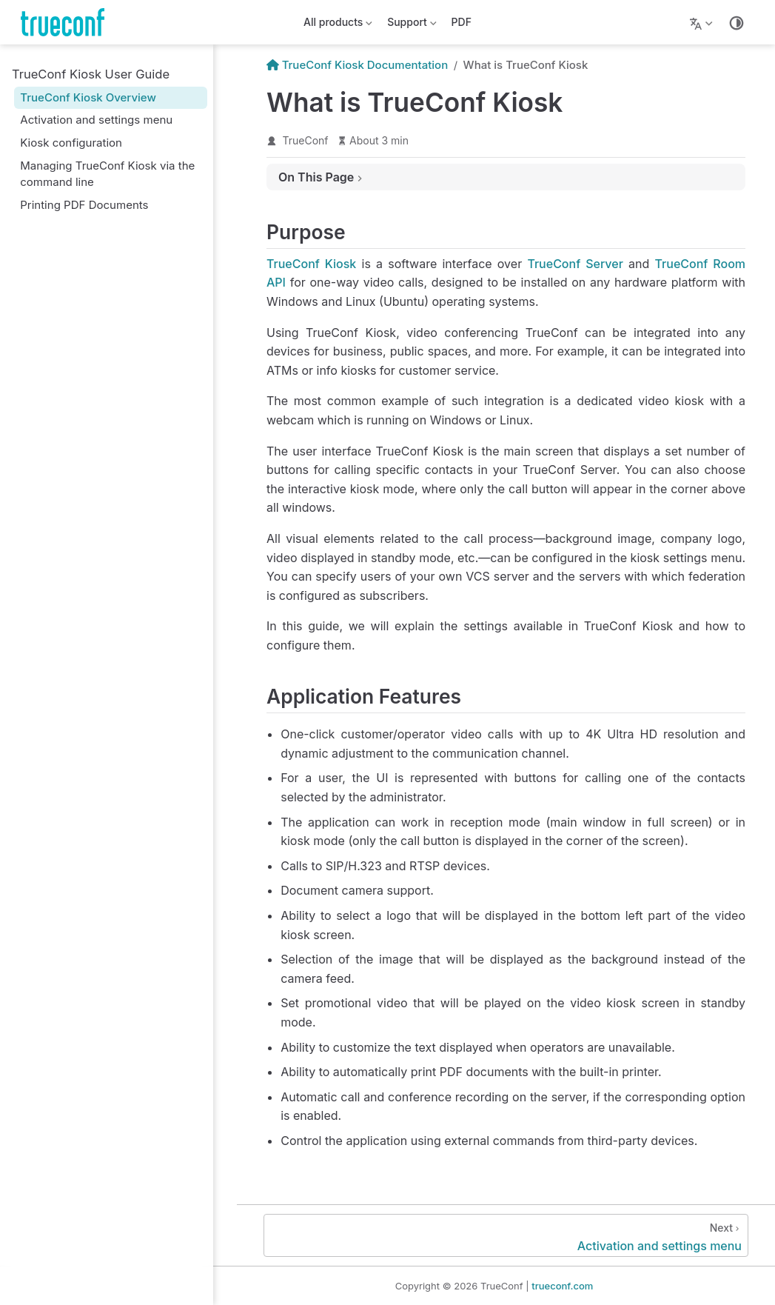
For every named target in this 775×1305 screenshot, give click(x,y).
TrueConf (306, 140)
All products (338, 25)
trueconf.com (562, 1286)
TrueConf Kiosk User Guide (91, 74)
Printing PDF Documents (84, 205)
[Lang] (703, 22)
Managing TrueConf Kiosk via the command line (107, 174)
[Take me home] (67, 22)
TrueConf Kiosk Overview (88, 97)
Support (411, 25)
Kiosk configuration (71, 143)
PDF (462, 22)
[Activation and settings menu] (506, 1235)
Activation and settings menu (96, 120)
